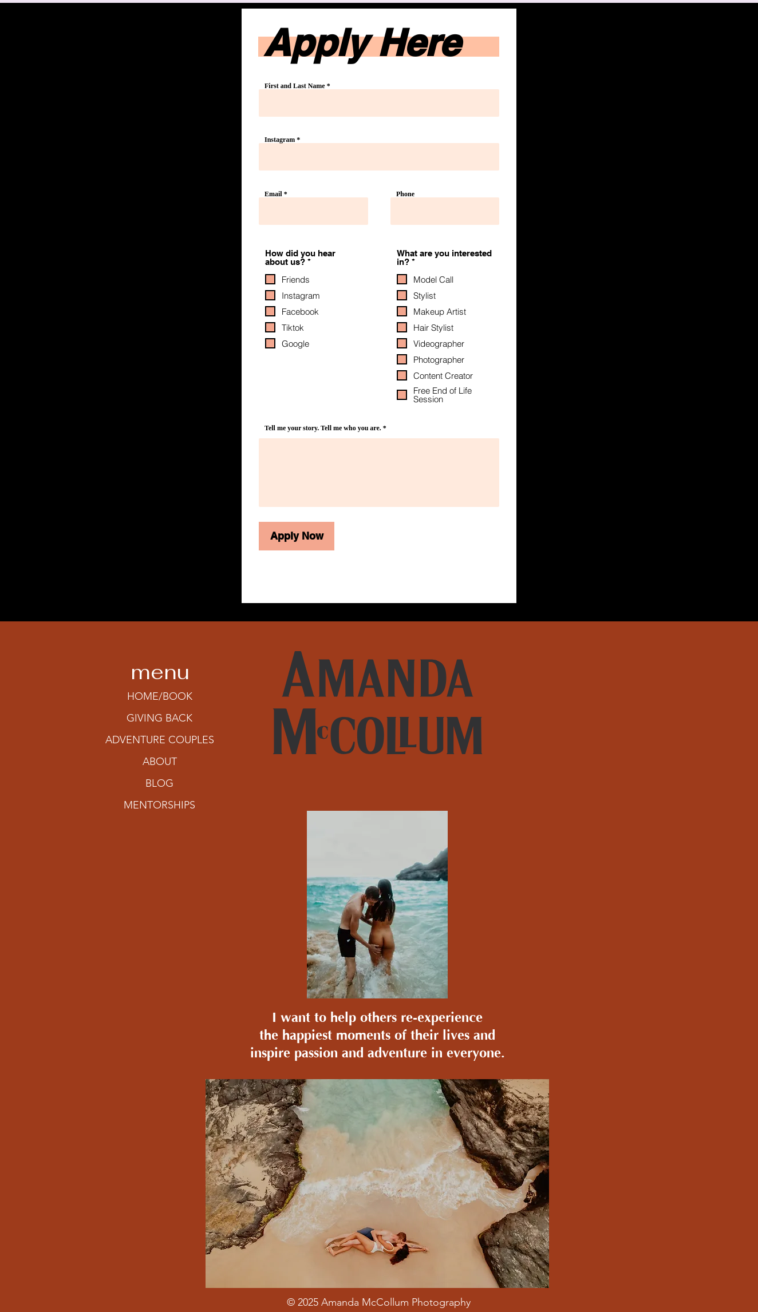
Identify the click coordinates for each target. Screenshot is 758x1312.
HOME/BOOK (159, 696)
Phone (405, 194)
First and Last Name (294, 85)
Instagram (280, 139)
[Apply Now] (296, 536)
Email (273, 194)
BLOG (159, 783)
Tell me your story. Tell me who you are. (322, 428)
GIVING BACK (159, 718)
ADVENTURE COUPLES (159, 740)
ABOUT (160, 761)
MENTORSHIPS (159, 805)
